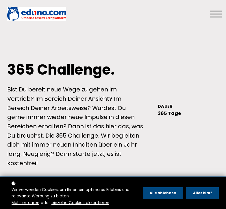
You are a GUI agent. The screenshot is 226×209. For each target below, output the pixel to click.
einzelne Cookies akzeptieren (80, 203)
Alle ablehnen (163, 193)
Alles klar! (202, 193)
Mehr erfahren (25, 203)
